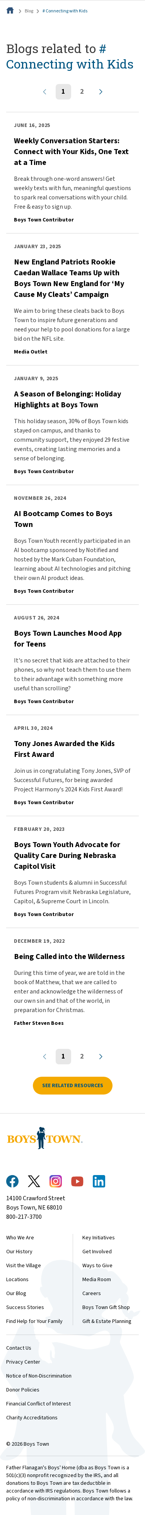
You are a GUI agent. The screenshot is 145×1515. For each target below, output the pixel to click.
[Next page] (100, 92)
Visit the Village (23, 1266)
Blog (29, 11)
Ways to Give (97, 1266)
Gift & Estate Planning (106, 1321)
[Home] (10, 11)
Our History (19, 1252)
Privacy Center (23, 1362)
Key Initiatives (98, 1238)
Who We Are (20, 1238)
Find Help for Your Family (34, 1321)
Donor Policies (22, 1390)
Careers (91, 1293)
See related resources (72, 1085)
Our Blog (16, 1293)
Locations (17, 1279)
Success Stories (25, 1307)
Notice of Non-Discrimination (39, 1376)
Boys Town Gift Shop (106, 1307)
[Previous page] (45, 92)
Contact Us (18, 1348)
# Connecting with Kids (65, 11)
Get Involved (97, 1252)
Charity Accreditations (32, 1418)
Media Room (96, 1279)
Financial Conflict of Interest (38, 1404)
